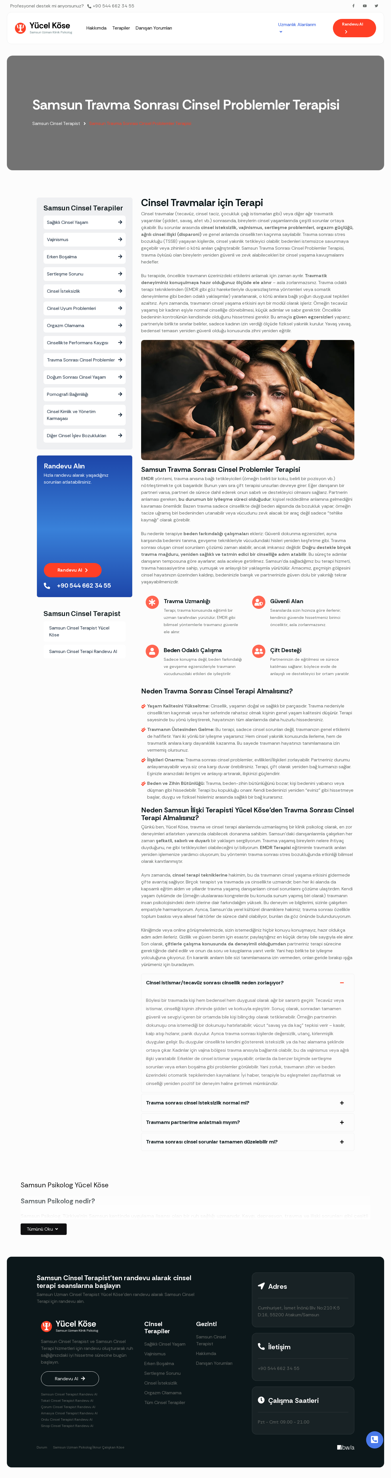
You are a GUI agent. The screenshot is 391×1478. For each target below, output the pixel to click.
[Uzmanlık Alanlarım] (298, 28)
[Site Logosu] (43, 28)
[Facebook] (353, 6)
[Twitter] (376, 6)
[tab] (247, 983)
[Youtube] (365, 6)
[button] (354, 28)
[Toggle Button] (374, 1439)
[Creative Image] (345, 1447)
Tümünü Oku (44, 1229)
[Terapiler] (121, 28)
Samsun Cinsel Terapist (60, 123)
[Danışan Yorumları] (154, 28)
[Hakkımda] (96, 28)
